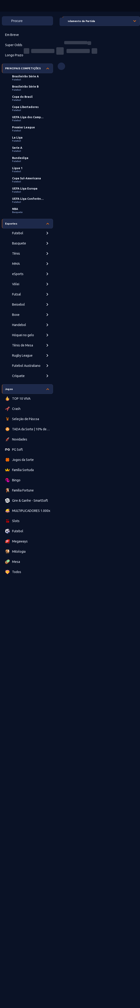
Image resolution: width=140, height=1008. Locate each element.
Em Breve (12, 35)
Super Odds (13, 45)
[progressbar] (75, 42)
